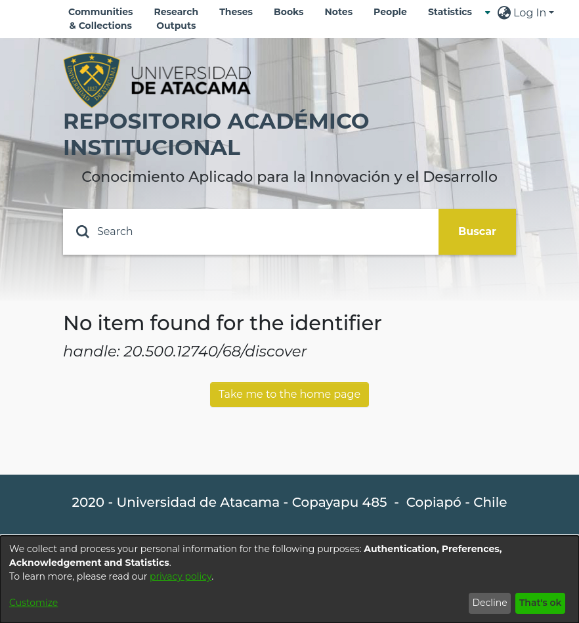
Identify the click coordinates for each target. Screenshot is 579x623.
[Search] (251, 232)
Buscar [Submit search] (477, 231)
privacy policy (180, 576)
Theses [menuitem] (236, 12)
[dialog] (289, 579)
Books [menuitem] (288, 12)
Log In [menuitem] (529, 13)
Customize (33, 603)
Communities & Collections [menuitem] (100, 19)
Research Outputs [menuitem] (176, 19)
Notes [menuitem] (338, 12)
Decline (489, 603)
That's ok (540, 603)
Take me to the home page (289, 394)
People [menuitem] (390, 12)
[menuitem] (454, 12)
